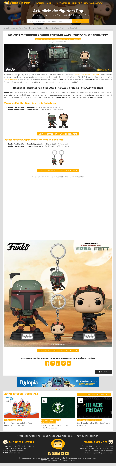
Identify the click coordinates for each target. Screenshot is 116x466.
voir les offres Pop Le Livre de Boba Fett (58, 138)
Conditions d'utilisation (54, 439)
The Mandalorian (25, 81)
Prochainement (75, 3)
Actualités (100, 3)
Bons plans (89, 3)
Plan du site (82, 439)
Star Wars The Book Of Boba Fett (91, 75)
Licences (50, 3)
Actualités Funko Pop (19, 28)
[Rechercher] (80, 21)
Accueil (6, 28)
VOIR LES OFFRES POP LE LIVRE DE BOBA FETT (58, 175)
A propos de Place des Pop (29, 439)
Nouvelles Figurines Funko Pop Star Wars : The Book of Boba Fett (53, 28)
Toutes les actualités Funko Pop (94, 397)
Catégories (40, 3)
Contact (94, 439)
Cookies (71, 439)
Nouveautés (61, 3)
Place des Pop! (17, 2)
